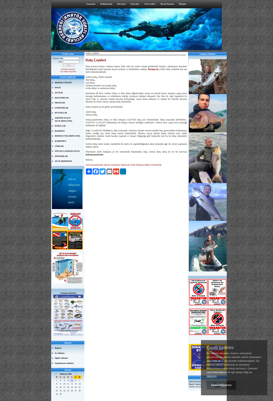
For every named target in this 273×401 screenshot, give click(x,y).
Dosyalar (135, 4)
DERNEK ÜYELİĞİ (63, 83)
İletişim (182, 4)
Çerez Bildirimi (220, 348)
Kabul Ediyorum (221, 385)
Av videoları (60, 353)
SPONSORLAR (61, 156)
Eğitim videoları (61, 358)
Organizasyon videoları (64, 363)
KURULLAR (60, 126)
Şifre (60, 62)
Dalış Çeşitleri (96, 60)
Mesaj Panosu (167, 4)
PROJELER (60, 103)
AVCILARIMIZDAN (63, 161)
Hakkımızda (106, 4)
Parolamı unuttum (68, 69)
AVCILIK (59, 93)
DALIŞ (58, 87)
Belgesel (58, 348)
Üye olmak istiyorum (68, 71)
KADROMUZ (60, 141)
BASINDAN (60, 131)
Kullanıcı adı (57, 58)
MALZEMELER (62, 98)
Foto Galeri (149, 4)
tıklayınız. (212, 376)
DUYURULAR (61, 113)
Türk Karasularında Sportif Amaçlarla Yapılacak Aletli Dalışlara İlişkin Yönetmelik (124, 165)
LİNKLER (59, 146)
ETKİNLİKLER (61, 108)
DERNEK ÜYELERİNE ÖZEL (67, 136)
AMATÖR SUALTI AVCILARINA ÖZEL (63, 119)
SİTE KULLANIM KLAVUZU (67, 151)
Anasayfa (90, 4)
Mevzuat (121, 4)
